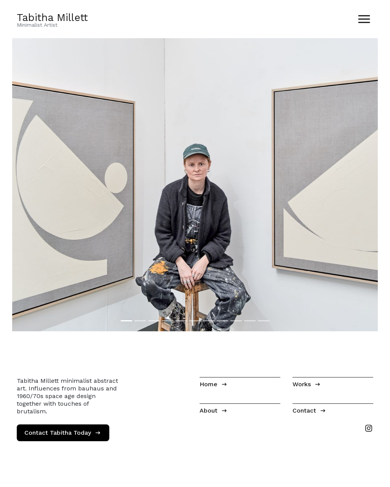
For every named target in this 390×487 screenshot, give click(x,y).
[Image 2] (140, 320)
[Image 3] (154, 320)
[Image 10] (250, 320)
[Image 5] (181, 320)
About (208, 410)
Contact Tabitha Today (57, 432)
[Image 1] (126, 320)
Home (208, 384)
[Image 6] (195, 320)
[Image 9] (236, 320)
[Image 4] (167, 320)
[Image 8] (222, 320)
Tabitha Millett (52, 17)
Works (301, 384)
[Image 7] (208, 320)
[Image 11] (263, 320)
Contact (304, 410)
